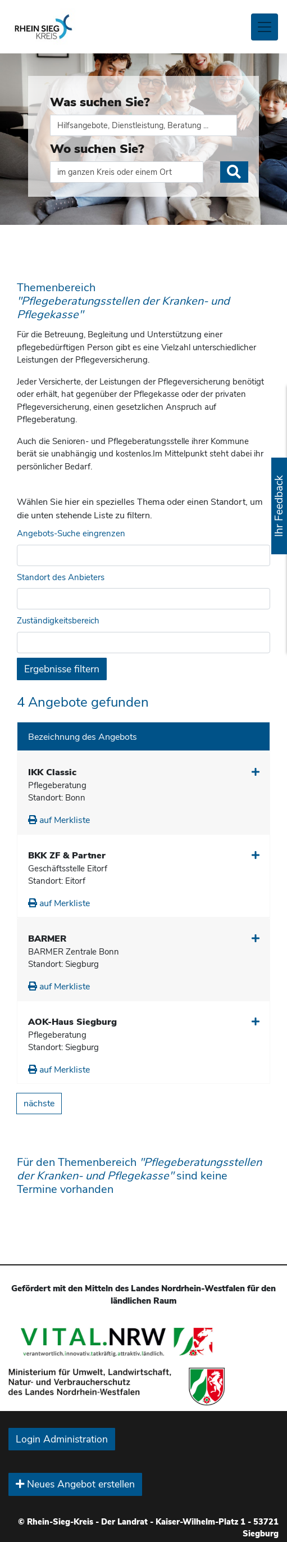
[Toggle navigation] (264, 26)
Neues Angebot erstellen (75, 1484)
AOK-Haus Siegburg (72, 1022)
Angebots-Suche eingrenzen (71, 533)
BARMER (47, 939)
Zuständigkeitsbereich (58, 620)
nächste (39, 1103)
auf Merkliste (59, 820)
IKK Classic (52, 772)
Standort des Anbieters (60, 577)
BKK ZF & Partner (67, 855)
